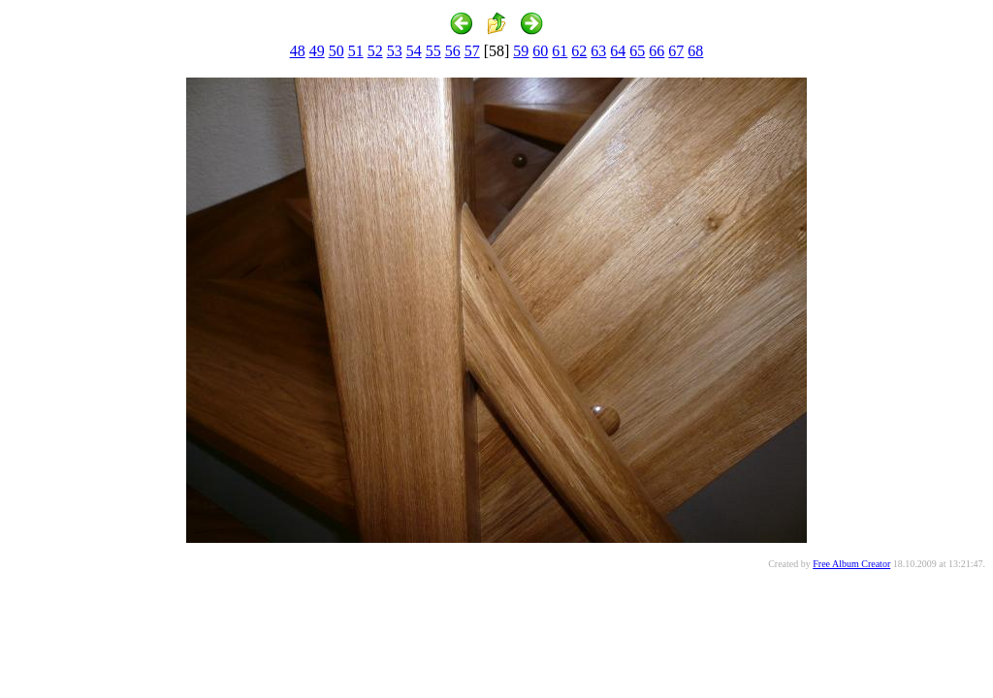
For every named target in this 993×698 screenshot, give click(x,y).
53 (394, 51)
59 (521, 51)
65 (637, 51)
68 (695, 51)
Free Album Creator (851, 563)
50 (336, 51)
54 (414, 51)
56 (453, 51)
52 (375, 51)
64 (617, 51)
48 (297, 51)
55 (433, 51)
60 (540, 51)
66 (656, 51)
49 (317, 51)
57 (472, 51)
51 (356, 51)
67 (676, 51)
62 (579, 51)
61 (559, 51)
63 (598, 51)
